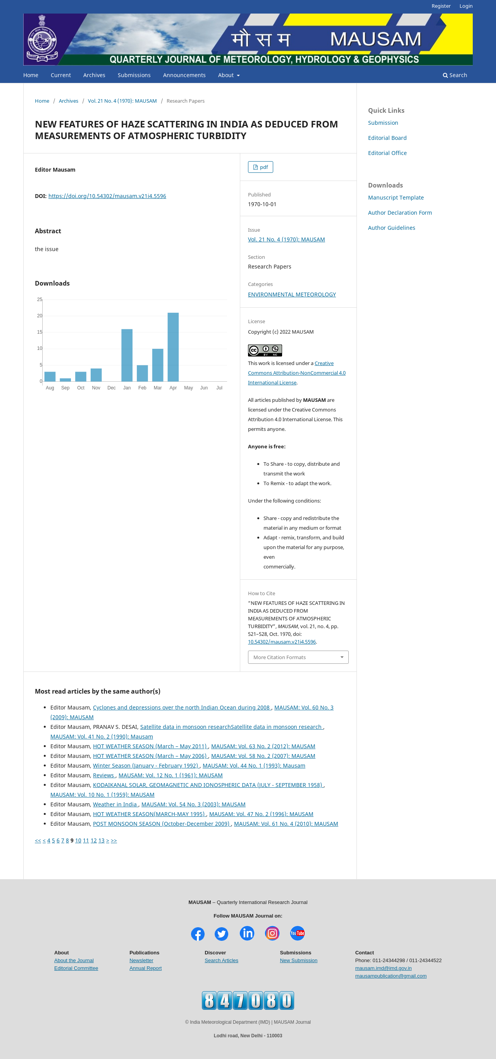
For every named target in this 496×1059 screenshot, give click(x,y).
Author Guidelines (391, 227)
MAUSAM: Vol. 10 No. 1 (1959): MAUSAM (102, 794)
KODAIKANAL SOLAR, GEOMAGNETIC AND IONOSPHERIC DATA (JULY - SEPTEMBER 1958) (208, 785)
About (226, 75)
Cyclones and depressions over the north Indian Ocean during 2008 (182, 707)
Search (455, 75)
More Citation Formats (279, 657)
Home (30, 75)
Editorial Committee (76, 968)
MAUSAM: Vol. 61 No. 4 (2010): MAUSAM (286, 823)
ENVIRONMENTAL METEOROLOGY (292, 294)
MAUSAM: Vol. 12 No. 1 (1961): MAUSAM (171, 775)
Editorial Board (387, 137)
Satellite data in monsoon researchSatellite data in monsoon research (231, 726)
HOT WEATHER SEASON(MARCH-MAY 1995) (149, 814)
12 (94, 840)
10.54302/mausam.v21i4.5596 (282, 641)
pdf (263, 167)
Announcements (184, 75)
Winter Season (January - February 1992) (146, 765)
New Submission (298, 960)
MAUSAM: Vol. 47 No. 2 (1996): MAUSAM (261, 814)
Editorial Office (387, 153)
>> (114, 840)
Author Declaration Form (400, 212)
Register (441, 5)
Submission (383, 122)
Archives (94, 75)
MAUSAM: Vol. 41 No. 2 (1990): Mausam (101, 736)
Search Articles (221, 960)
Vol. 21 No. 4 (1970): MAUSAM (122, 100)
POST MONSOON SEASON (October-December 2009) (162, 823)
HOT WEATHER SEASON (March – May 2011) (150, 746)
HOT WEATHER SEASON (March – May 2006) (150, 755)
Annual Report (145, 968)
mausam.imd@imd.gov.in (383, 968)
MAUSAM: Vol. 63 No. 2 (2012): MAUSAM (263, 746)
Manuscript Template (396, 197)
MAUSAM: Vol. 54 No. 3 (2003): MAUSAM (193, 804)
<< (38, 840)
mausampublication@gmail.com (391, 976)
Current (61, 75)
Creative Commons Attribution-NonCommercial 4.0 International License (297, 373)
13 (101, 840)
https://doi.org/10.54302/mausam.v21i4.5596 (107, 196)
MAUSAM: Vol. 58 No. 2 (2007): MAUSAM (263, 755)
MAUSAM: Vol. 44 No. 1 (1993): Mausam (254, 765)
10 (78, 840)
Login (466, 5)
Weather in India (115, 804)
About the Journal (74, 960)
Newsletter (141, 960)
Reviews (104, 775)
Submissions (134, 75)
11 (86, 840)
